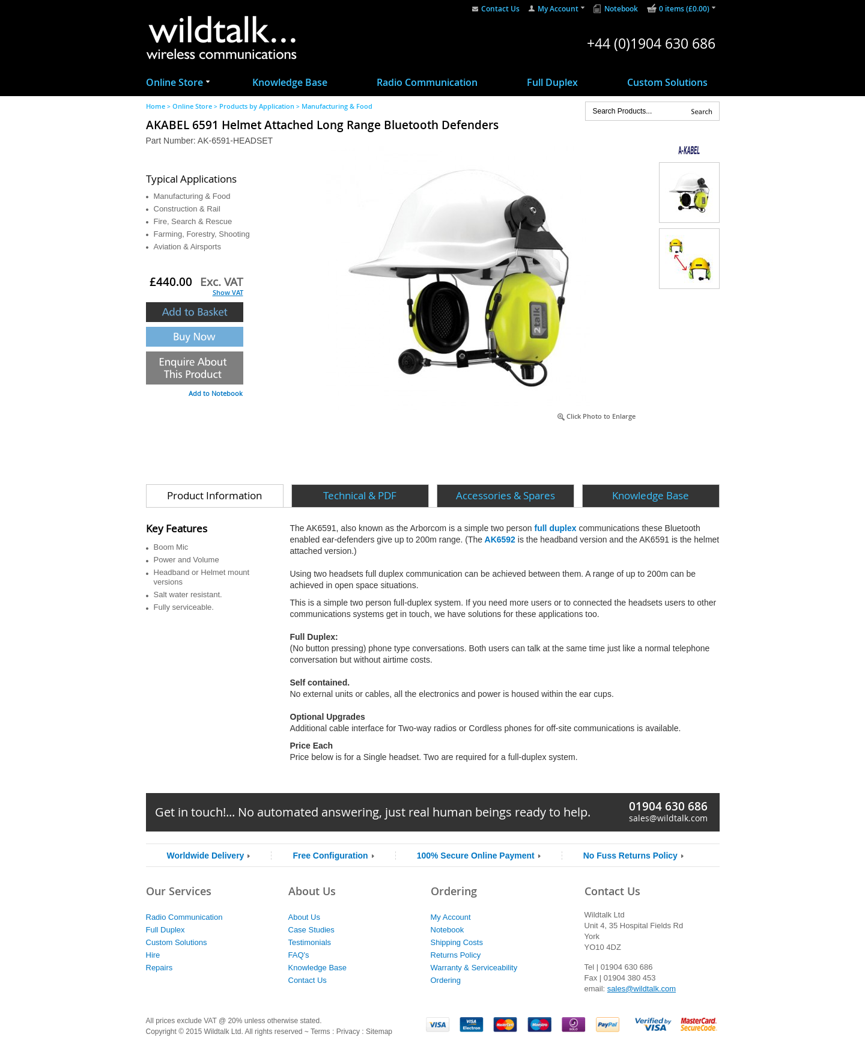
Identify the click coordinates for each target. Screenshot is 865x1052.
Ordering (446, 980)
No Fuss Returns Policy (630, 855)
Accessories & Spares (505, 495)
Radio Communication (427, 82)
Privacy (348, 1031)
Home (155, 106)
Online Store (174, 82)
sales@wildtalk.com (668, 818)
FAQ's (298, 954)
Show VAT (228, 292)
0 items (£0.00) (684, 8)
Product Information (214, 495)
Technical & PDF (359, 495)
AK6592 (498, 539)
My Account (558, 8)
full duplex (557, 528)
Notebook (621, 8)
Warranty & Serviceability (474, 967)
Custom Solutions (667, 82)
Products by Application (256, 106)
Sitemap (379, 1031)
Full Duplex (552, 82)
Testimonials (310, 942)
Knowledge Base (289, 82)
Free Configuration (330, 855)
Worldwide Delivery (205, 855)
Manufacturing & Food (337, 106)
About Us (304, 917)
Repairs (159, 967)
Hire (153, 954)
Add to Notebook (216, 393)
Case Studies (311, 929)
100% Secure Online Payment (476, 855)
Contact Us (500, 8)
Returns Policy (456, 954)
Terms (320, 1031)
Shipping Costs (457, 942)
